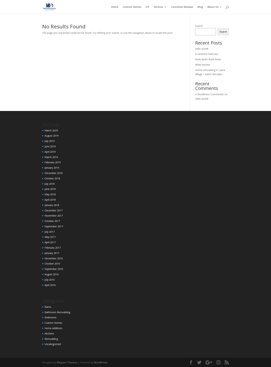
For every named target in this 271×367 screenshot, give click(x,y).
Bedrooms (51, 317)
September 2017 (54, 226)
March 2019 (51, 157)
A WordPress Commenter (209, 94)
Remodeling (51, 339)
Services (158, 7)
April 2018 (50, 199)
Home (114, 7)
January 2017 (52, 253)
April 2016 (50, 285)
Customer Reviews (182, 7)
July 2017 (50, 231)
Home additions (53, 328)
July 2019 (50, 141)
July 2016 (50, 279)
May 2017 (50, 237)
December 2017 (54, 210)
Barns (48, 306)
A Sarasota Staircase (206, 54)
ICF (147, 7)
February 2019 (53, 162)
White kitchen (202, 64)
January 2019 (52, 167)
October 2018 (52, 178)
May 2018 (50, 194)
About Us (212, 7)
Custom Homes (132, 7)
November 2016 (54, 258)
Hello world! (201, 48)
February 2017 (53, 247)
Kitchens (49, 333)
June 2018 (50, 189)
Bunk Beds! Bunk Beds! (208, 59)
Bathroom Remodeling (57, 312)
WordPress (101, 362)
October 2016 (52, 263)
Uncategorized (53, 344)
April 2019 (50, 151)
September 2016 (54, 269)
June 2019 (50, 146)
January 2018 (52, 205)
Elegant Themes (67, 362)
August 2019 (52, 135)
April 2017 (50, 242)
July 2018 (50, 183)
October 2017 (52, 221)
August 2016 (52, 274)
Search (199, 26)
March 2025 (51, 130)
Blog (200, 7)
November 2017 (54, 215)
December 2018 (54, 173)
